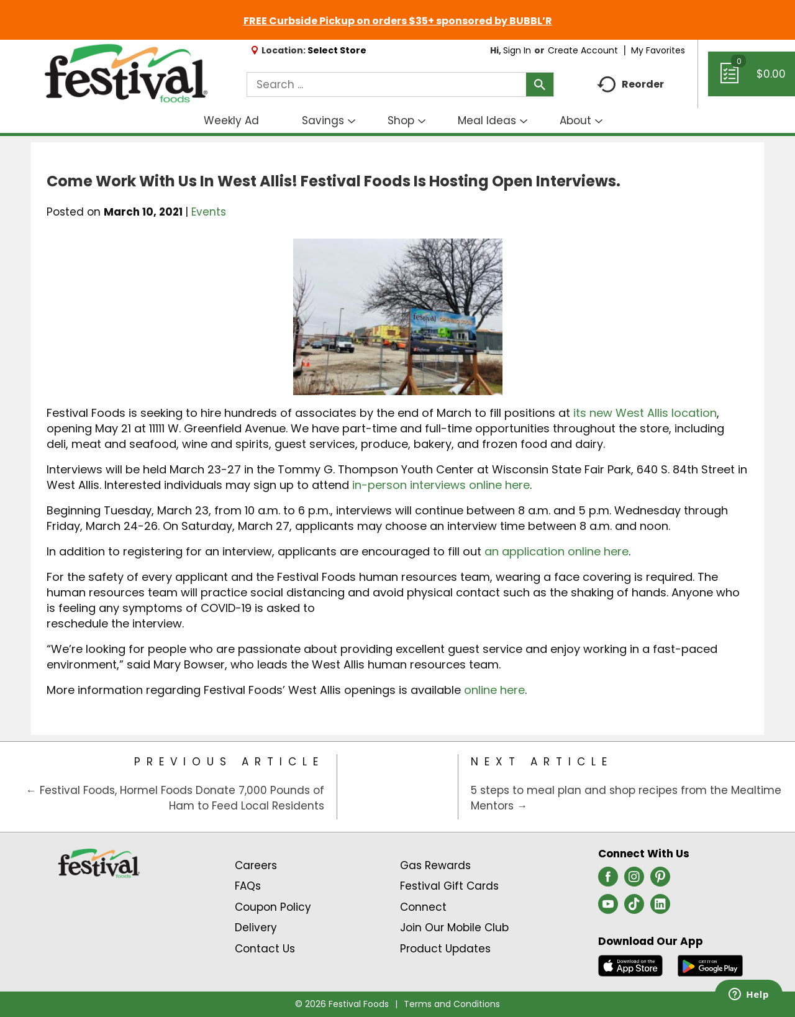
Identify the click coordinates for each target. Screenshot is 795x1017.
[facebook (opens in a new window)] (608, 880)
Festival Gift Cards (449, 885)
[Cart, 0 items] (751, 79)
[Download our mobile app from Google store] (710, 964)
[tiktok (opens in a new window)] (634, 907)
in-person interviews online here (441, 485)
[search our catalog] (539, 84)
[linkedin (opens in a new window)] (660, 907)
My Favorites (659, 50)
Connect (423, 907)
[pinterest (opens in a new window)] (660, 880)
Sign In (517, 50)
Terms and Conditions (452, 1004)
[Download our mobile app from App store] (630, 964)
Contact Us (265, 948)
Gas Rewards (435, 865)
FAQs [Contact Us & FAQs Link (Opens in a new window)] (248, 885)
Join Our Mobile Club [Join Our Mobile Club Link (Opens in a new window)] (454, 927)
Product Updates (445, 948)
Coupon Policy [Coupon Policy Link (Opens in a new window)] (273, 907)
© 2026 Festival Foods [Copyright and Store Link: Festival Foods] (342, 1004)
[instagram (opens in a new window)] (634, 880)
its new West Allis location (645, 413)
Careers (256, 865)
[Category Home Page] (398, 786)
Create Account (583, 50)
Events (208, 211)
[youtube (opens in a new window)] (608, 907)
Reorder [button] (630, 84)
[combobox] (400, 84)
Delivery (256, 927)
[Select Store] (338, 50)
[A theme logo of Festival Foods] (126, 74)
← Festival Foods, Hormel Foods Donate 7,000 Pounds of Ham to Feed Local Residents (175, 798)
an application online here (556, 551)
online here (494, 690)
